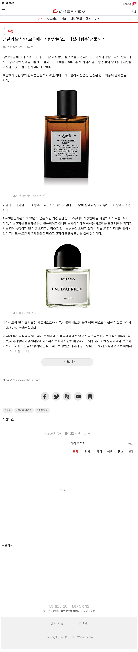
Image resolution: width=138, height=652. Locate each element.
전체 (75, 452)
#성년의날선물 (24, 410)
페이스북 (45, 396)
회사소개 (82, 623)
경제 (40, 19)
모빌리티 (52, 19)
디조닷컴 (69, 11)
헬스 (88, 19)
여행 (110, 452)
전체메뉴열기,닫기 (3, 10)
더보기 (62, 490)
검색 (134, 11)
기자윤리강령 (88, 611)
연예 (97, 19)
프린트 (90, 396)
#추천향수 (42, 410)
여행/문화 (76, 19)
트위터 (56, 396)
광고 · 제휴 (57, 623)
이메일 (78, 396)
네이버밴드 (67, 396)
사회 (64, 19)
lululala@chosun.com (27, 380)
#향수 (8, 410)
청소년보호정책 (51, 611)
